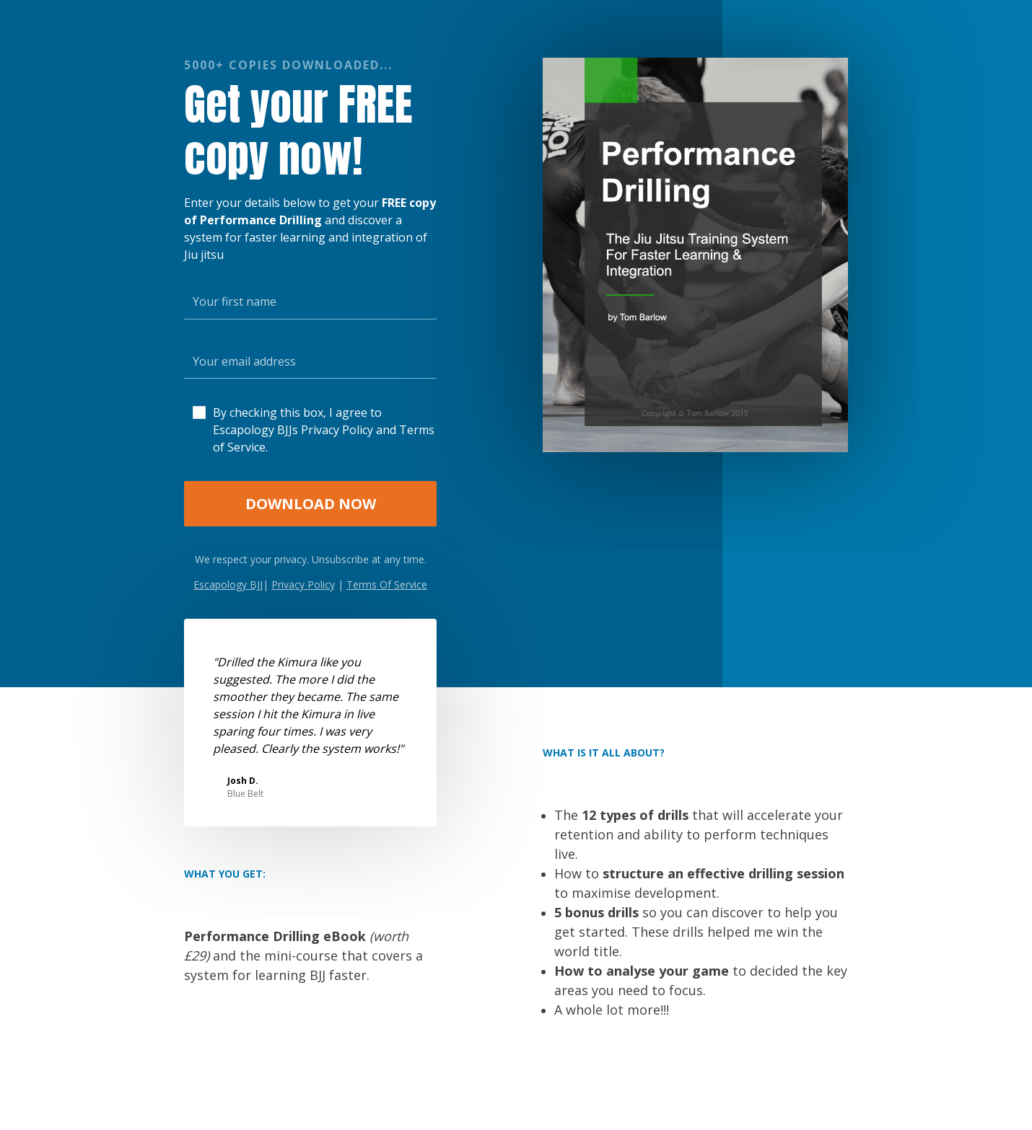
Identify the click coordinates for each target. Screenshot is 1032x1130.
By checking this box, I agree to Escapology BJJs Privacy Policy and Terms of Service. (323, 430)
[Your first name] (310, 302)
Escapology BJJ (228, 584)
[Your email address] (310, 362)
